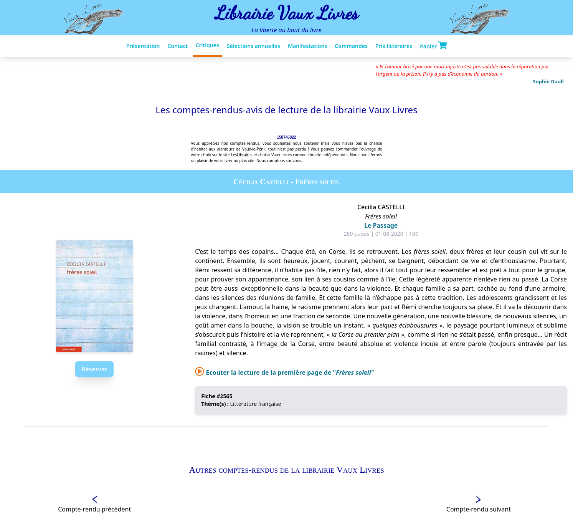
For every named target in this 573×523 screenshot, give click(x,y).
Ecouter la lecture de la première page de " (284, 372)
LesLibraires (242, 154)
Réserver (94, 369)
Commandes (351, 46)
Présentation (143, 46)
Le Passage (381, 225)
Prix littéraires (393, 46)
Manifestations (307, 46)
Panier (433, 45)
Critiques (207, 45)
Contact (177, 46)
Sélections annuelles (253, 46)
